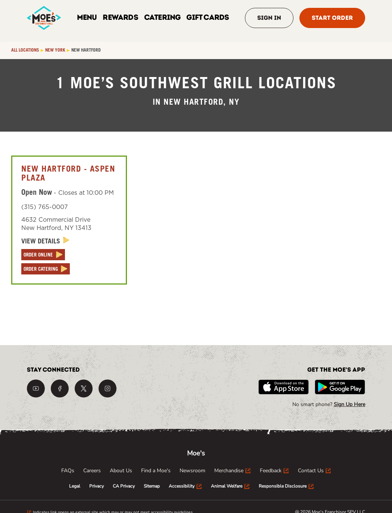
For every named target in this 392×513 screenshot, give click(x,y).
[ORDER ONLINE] (43, 254)
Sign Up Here (349, 404)
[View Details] (45, 241)
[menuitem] (67, 470)
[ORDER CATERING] (45, 268)
